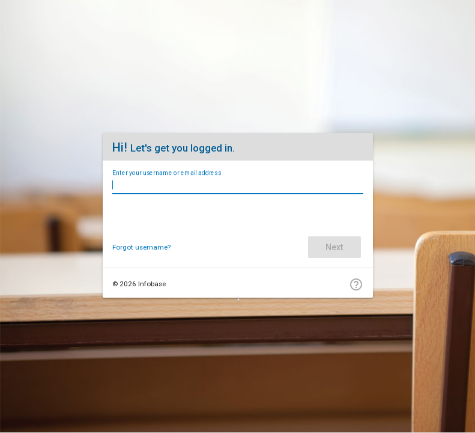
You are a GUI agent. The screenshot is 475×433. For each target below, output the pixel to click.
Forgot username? (141, 247)
